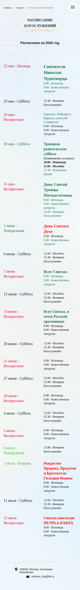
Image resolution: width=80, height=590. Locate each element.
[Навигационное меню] (73, 7)
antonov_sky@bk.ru (42, 576)
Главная (7, 7)
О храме (20, 7)
